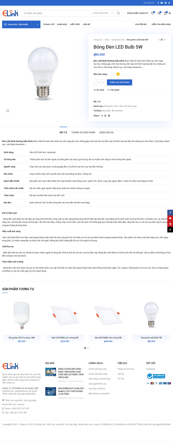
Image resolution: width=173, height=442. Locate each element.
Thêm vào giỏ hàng (119, 82)
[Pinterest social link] (165, 3)
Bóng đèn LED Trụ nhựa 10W (22, 338)
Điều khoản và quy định (99, 393)
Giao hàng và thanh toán (99, 379)
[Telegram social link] (109, 115)
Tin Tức (120, 379)
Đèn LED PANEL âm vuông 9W (108, 338)
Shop (107, 40)
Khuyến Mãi (141, 24)
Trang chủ (98, 40)
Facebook (150, 369)
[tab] (63, 131)
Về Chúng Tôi (149, 3)
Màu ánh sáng (100, 74)
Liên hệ (120, 374)
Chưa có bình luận (75, 381)
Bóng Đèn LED (118, 40)
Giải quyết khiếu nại (97, 384)
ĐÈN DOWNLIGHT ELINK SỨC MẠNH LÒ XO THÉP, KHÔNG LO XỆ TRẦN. (71, 391)
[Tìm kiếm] (71, 13)
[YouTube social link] (162, 3)
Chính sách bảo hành (98, 374)
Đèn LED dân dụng (127, 106)
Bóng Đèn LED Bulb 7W (151, 338)
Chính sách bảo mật (97, 369)
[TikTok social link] (169, 3)
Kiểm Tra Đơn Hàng (161, 24)
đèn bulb (106, 111)
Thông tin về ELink (125, 369)
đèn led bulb (117, 111)
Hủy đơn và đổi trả (97, 388)
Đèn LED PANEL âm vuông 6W (65, 338)
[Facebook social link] (158, 3)
